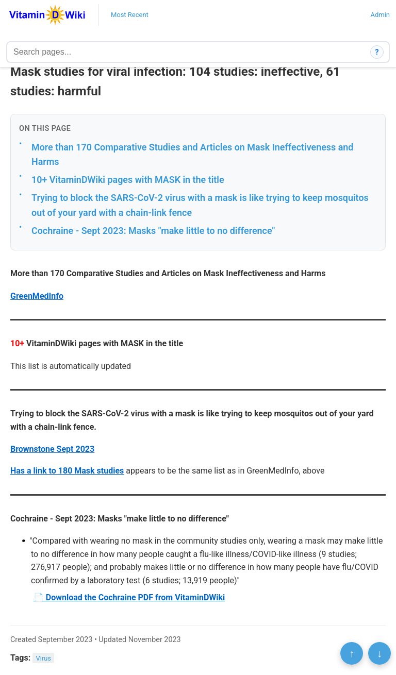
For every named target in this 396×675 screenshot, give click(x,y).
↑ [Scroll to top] (351, 653)
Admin (380, 15)
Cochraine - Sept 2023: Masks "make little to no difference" (153, 230)
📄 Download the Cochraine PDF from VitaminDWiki (129, 597)
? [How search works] (377, 52)
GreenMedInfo (36, 296)
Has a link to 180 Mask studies (67, 471)
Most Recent (129, 15)
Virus (43, 658)
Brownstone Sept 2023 (52, 449)
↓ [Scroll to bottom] (379, 653)
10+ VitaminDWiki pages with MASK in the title (127, 179)
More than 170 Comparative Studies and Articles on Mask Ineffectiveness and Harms (192, 154)
